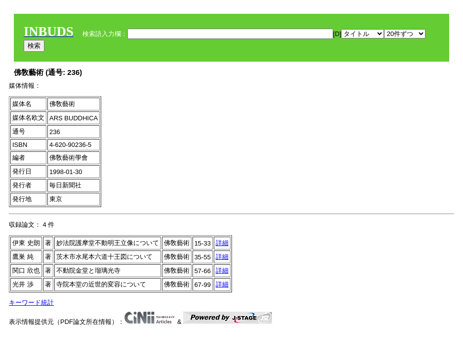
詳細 (222, 243)
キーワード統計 (31, 302)
